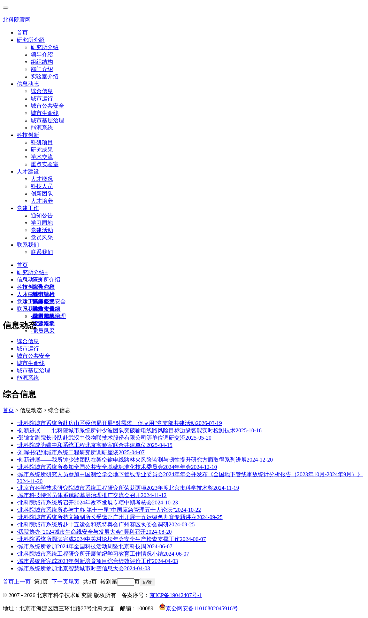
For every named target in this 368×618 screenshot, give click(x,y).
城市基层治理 (47, 120)
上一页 (22, 582)
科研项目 (42, 142)
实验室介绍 (45, 76)
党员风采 (42, 237)
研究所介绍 (31, 40)
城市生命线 (45, 113)
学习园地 (42, 223)
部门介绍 (42, 69)
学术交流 (42, 157)
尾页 (73, 582)
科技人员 (42, 186)
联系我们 (28, 245)
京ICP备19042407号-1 (176, 595)
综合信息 (42, 91)
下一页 (60, 582)
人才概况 (42, 179)
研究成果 (42, 150)
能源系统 (42, 128)
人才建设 (28, 172)
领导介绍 (42, 54)
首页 (22, 33)
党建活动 (42, 230)
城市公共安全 (47, 106)
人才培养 (42, 201)
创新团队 (42, 193)
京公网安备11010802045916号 (198, 608)
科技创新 (28, 135)
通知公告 (42, 215)
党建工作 (28, 208)
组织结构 (42, 62)
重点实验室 (45, 164)
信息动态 (28, 84)
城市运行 (42, 98)
